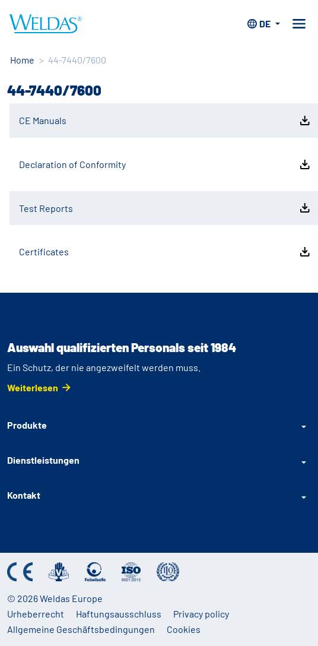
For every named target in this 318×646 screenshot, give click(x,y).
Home (22, 59)
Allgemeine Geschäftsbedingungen (81, 629)
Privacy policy (201, 613)
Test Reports (165, 208)
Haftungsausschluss (118, 613)
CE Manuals (165, 120)
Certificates (165, 252)
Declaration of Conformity (165, 164)
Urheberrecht (35, 613)
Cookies (184, 629)
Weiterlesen (32, 387)
